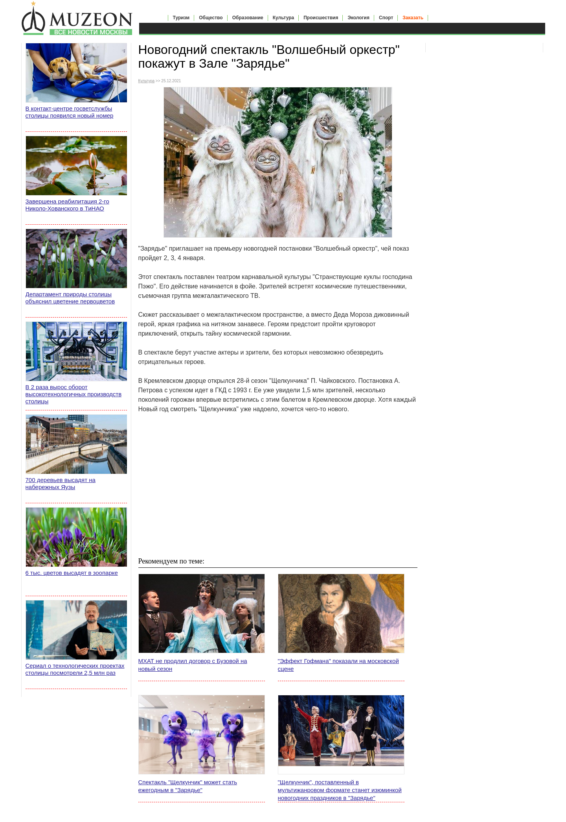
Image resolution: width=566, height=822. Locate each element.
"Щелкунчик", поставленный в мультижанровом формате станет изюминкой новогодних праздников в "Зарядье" (340, 790)
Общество (211, 17)
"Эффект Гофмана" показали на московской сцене (338, 665)
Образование (247, 17)
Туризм (181, 17)
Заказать (412, 17)
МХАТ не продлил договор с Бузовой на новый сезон (192, 665)
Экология (358, 17)
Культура (283, 17)
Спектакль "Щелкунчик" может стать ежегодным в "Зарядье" (187, 786)
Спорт (386, 17)
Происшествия (320, 17)
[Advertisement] (277, 485)
